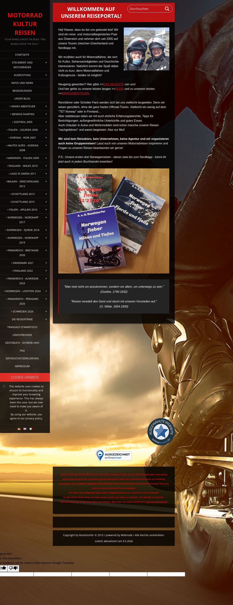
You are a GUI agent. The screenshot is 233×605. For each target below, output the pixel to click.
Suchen (167, 8)
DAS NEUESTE (113, 84)
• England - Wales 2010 (22, 165)
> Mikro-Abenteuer (22, 106)
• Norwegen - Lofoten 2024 (22, 291)
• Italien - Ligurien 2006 (22, 129)
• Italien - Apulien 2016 (22, 209)
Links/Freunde (22, 335)
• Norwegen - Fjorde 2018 (22, 230)
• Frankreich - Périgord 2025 (22, 301)
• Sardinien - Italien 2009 (22, 158)
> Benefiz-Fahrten (22, 114)
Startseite (22, 54)
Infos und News (22, 83)
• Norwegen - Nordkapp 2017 (22, 220)
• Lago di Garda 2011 (22, 173)
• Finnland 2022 (22, 270)
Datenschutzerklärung (22, 358)
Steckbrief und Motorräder (22, 65)
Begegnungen (22, 90)
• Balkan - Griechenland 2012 (22, 184)
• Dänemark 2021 (22, 263)
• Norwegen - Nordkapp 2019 (22, 240)
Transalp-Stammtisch (22, 327)
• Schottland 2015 (22, 201)
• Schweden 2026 (22, 311)
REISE (119, 88)
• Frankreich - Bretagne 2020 (22, 253)
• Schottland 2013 (22, 194)
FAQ (22, 350)
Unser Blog (22, 98)
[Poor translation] (13, 568)
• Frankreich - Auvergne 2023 (22, 281)
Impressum (22, 366)
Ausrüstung (22, 75)
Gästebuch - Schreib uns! (22, 342)
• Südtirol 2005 (22, 122)
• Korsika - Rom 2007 (22, 137)
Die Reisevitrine (22, 319)
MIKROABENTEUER (75, 93)
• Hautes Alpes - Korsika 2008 (22, 148)
